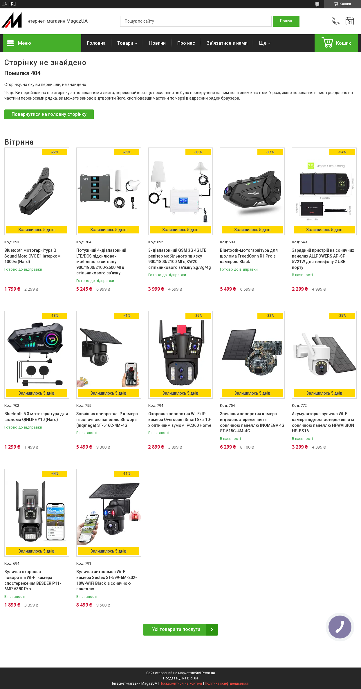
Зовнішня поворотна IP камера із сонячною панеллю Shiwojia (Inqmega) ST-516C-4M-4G (107, 419)
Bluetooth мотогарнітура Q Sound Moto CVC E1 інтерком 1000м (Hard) (32, 256)
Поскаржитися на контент (181, 683)
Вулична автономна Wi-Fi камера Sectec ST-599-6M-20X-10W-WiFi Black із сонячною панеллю (106, 580)
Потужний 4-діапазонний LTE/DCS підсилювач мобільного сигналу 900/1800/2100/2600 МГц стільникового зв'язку (101, 261)
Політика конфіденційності (227, 683)
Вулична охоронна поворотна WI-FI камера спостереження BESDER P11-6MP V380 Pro (32, 580)
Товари (125, 43)
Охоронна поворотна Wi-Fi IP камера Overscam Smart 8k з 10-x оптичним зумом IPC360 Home (180, 419)
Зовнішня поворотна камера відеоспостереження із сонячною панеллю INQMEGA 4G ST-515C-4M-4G (252, 422)
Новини (157, 43)
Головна (96, 43)
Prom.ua (208, 673)
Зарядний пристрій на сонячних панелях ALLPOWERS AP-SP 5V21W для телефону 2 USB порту (323, 259)
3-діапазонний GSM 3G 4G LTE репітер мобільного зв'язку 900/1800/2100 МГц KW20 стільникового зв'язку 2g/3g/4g (179, 259)
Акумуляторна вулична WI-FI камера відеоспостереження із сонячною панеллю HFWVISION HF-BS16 (323, 422)
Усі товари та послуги (176, 629)
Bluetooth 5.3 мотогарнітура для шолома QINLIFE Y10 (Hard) (36, 416)
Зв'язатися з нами (227, 43)
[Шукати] (286, 21)
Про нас (186, 43)
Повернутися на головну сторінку (49, 114)
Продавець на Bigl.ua (180, 678)
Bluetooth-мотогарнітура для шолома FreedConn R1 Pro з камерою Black (249, 256)
